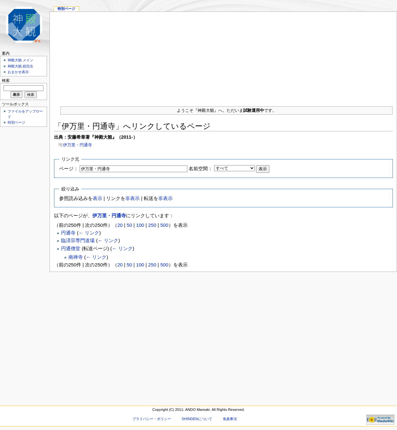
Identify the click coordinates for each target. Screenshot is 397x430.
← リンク (89, 232)
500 (164, 225)
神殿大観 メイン (20, 60)
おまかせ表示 (18, 72)
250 (152, 225)
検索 (6, 80)
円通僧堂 (70, 248)
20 (120, 225)
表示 (97, 198)
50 (129, 225)
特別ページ (66, 9)
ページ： (68, 168)
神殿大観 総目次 (20, 66)
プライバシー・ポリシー (151, 419)
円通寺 (68, 232)
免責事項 (230, 419)
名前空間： (201, 168)
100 (140, 225)
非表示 (132, 198)
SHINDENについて (197, 419)
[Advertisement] (223, 56)
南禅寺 (75, 257)
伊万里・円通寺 (77, 144)
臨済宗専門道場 (78, 240)
